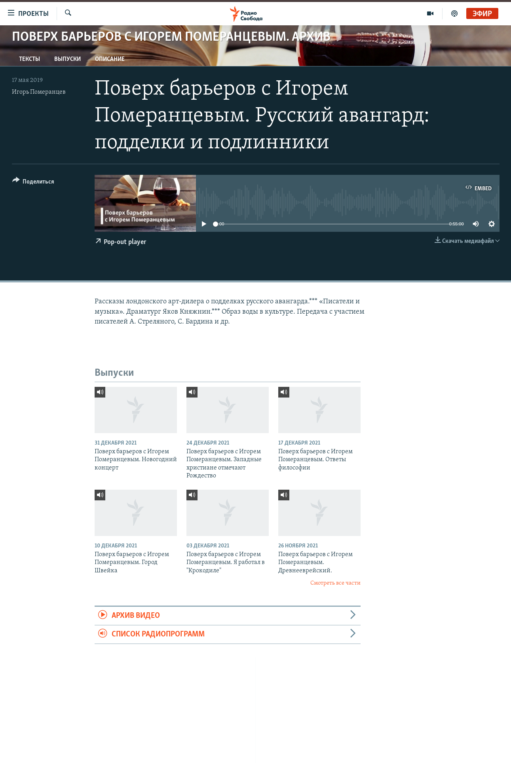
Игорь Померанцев (39, 92)
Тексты (29, 59)
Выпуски (67, 59)
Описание (110, 59)
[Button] (33, 183)
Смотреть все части (335, 583)
